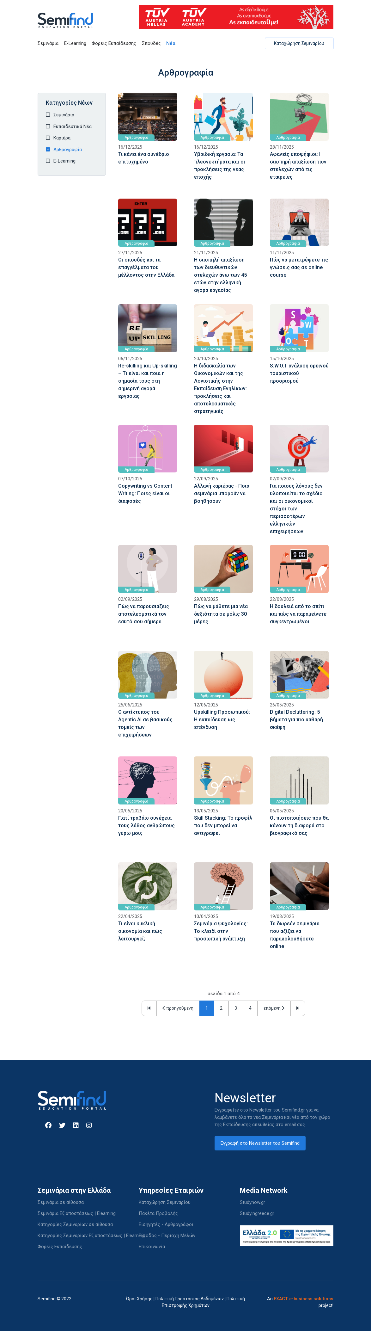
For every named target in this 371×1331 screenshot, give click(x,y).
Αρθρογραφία (67, 149)
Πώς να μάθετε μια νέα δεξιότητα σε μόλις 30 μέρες (221, 614)
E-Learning (75, 43)
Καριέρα (61, 138)
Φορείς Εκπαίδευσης (114, 43)
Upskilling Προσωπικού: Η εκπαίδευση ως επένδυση (222, 719)
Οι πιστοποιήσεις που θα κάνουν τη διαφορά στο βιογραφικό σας (299, 825)
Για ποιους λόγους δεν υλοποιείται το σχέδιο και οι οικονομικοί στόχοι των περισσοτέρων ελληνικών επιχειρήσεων (296, 508)
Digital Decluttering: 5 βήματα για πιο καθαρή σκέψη (296, 719)
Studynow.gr (252, 1202)
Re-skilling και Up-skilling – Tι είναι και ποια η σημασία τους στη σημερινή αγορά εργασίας (147, 381)
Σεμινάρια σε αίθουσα (61, 1202)
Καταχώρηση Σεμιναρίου (299, 43)
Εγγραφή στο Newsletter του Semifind (260, 1143)
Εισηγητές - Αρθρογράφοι (166, 1224)
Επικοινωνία (152, 1246)
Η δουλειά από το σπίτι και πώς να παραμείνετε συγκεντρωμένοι (298, 614)
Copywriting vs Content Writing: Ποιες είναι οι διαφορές (145, 493)
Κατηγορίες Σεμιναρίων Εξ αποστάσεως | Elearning (91, 1235)
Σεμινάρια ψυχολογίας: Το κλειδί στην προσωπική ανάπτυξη (221, 931)
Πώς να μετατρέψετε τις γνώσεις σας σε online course (299, 267)
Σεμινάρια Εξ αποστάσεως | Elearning (77, 1213)
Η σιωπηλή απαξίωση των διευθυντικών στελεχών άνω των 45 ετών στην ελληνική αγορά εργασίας (220, 275)
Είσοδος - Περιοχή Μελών (167, 1235)
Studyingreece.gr (257, 1213)
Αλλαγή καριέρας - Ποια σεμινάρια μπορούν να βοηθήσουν (221, 493)
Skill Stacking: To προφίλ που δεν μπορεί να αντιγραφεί (223, 825)
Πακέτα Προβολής (158, 1213)
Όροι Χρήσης (139, 1298)
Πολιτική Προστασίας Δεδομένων (189, 1298)
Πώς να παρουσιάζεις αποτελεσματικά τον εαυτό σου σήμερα (143, 614)
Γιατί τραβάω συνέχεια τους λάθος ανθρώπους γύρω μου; (146, 825)
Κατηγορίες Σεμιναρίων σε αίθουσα (75, 1224)
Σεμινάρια (48, 43)
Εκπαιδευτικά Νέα (72, 126)
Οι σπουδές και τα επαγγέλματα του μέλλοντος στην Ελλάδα (146, 267)
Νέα (170, 43)
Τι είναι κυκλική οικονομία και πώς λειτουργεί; (140, 931)
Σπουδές (151, 43)
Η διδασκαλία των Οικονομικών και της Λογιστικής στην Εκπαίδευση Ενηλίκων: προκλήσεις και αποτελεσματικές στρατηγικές (220, 388)
